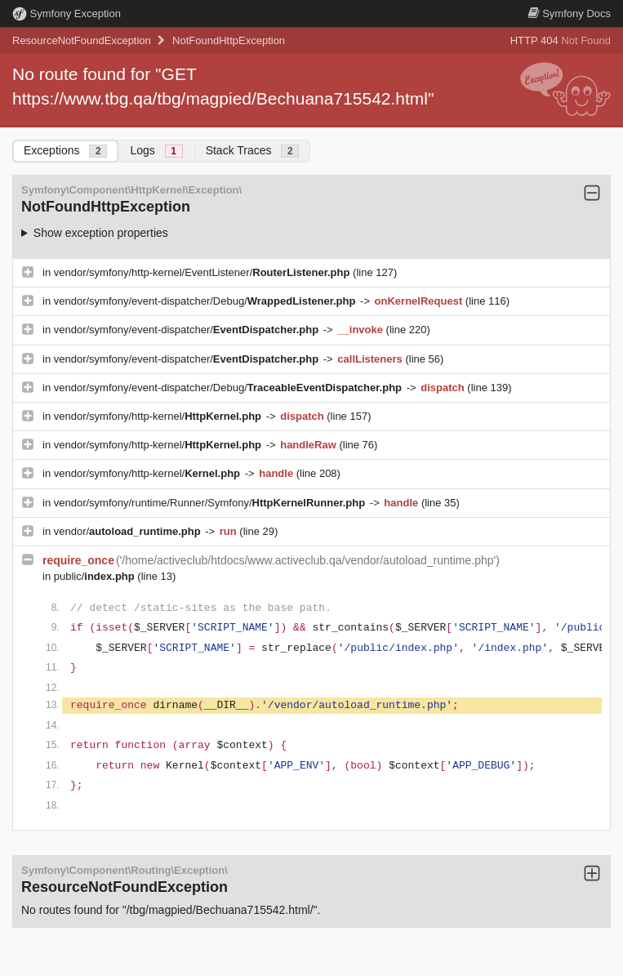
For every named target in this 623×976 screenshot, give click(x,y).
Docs (569, 13)
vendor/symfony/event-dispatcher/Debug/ (206, 301)
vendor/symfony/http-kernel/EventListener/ (203, 272)
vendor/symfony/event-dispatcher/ (188, 329)
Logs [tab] (156, 151)
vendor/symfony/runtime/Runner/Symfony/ (211, 503)
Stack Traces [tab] (253, 151)
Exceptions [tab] (65, 151)
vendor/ (129, 531)
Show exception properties (100, 232)
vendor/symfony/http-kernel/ (159, 416)
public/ (96, 576)
